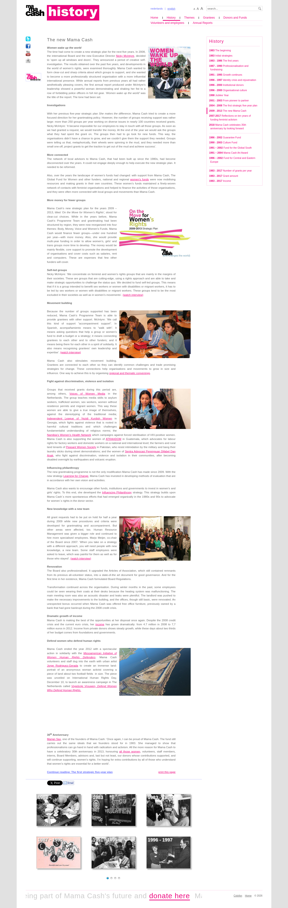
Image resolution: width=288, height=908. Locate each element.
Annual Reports (203, 23)
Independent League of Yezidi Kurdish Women (79, 418)
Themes (189, 17)
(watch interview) (70, 352)
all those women (129, 751)
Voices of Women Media (87, 393)
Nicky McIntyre (125, 55)
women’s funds (139, 179)
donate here (174, 896)
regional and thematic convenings (129, 373)
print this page (166, 772)
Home (154, 17)
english (171, 8)
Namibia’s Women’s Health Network (69, 434)
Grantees (209, 17)
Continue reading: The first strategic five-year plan (80, 772)
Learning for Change (75, 476)
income (99, 624)
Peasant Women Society (81, 447)
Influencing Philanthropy (117, 492)
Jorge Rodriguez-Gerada (62, 665)
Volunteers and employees (167, 23)
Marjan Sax (54, 739)
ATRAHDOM (113, 439)
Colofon (238, 895)
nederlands (157, 8)
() (133, 294)
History (171, 17)
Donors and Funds (235, 17)
